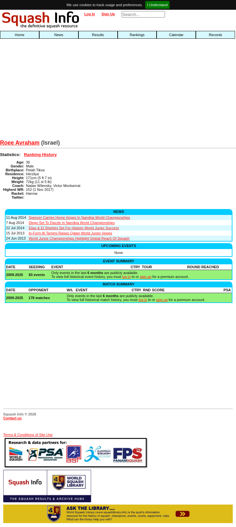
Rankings (137, 35)
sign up (145, 277)
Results (98, 35)
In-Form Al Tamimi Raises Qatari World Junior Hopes (70, 233)
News (59, 35)
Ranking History (40, 154)
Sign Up (108, 14)
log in (126, 277)
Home (19, 35)
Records (215, 35)
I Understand (157, 5)
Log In (89, 14)
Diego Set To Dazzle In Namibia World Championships (72, 223)
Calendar (176, 35)
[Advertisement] (75, 90)
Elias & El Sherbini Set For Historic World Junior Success (74, 228)
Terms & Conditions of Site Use (28, 435)
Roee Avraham (20, 142)
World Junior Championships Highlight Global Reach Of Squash (79, 238)
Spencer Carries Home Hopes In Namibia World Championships (79, 217)
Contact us (12, 418)
